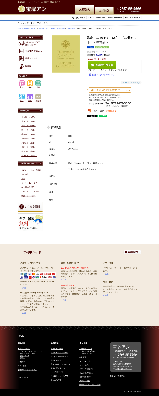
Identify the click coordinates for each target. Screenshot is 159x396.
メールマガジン (85, 361)
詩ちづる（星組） (28, 151)
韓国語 (125, 2)
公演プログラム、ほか (27, 353)
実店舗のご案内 (85, 349)
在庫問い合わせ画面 (114, 18)
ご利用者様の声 (57, 372)
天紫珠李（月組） (28, 143)
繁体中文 (108, 2)
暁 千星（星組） (28, 130)
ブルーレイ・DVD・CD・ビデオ (31, 351)
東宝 (23, 179)
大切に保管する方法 (59, 368)
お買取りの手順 (57, 349)
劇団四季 (25, 174)
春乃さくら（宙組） (29, 156)
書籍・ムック (55, 29)
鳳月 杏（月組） (28, 121)
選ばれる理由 (56, 380)
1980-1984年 (70, 29)
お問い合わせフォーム (123, 369)
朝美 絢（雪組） (28, 126)
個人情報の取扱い (86, 373)
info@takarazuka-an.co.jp (122, 366)
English (99, 2)
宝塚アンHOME (23, 29)
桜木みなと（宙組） (29, 134)
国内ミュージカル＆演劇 (31, 170)
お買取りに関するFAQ (59, 376)
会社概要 (82, 357)
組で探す (21, 362)
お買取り (55, 343)
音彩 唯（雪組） (28, 147)
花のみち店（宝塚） (88, 351)
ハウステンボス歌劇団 (30, 191)
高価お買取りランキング (60, 364)
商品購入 (34, 29)
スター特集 (22, 366)
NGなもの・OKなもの (59, 357)
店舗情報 (83, 343)
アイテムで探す (43, 29)
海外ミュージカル (28, 196)
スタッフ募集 (84, 381)
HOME (21, 336)
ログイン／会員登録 (97, 18)
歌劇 (63, 29)
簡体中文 (117, 2)
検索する (26, 18)
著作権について (85, 377)
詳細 (24, 288)
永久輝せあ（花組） (29, 117)
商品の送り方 (56, 360)
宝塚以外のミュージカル (27, 370)
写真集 (22, 358)
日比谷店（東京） (88, 353)
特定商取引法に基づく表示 (90, 385)
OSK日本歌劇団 (27, 187)
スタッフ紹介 (84, 365)
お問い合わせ (135, 2)
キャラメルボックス (29, 183)
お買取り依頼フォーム (59, 353)
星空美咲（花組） (28, 139)
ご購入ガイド (80, 18)
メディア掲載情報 (86, 369)
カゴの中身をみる (133, 18)
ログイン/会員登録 (117, 376)
